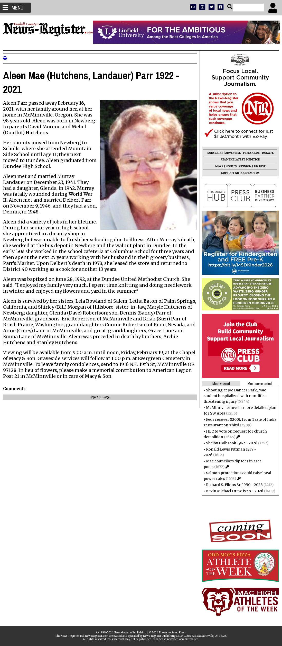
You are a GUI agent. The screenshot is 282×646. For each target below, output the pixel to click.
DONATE (265, 153)
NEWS (217, 166)
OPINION (243, 166)
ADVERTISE (231, 153)
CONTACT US (248, 173)
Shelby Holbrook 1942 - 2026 (229, 443)
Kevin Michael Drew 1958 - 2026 (232, 491)
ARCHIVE (257, 166)
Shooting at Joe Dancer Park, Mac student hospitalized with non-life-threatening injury (233, 396)
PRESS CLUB (249, 153)
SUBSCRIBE (213, 153)
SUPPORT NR (228, 173)
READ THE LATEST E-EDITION (238, 159)
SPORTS (229, 166)
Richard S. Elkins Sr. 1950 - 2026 (232, 484)
